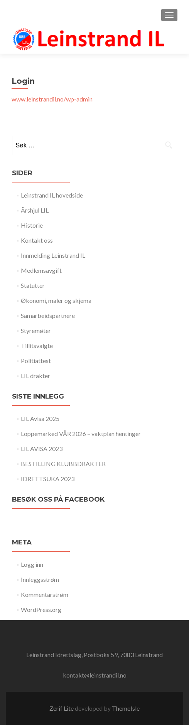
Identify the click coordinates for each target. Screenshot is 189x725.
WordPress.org (41, 609)
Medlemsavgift (41, 270)
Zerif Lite (62, 708)
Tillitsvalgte (37, 345)
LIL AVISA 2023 (41, 448)
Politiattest (36, 360)
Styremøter (36, 330)
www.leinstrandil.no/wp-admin (52, 99)
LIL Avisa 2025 (40, 418)
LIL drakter (35, 375)
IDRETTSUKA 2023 (47, 478)
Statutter (33, 285)
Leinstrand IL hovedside (52, 195)
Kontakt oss (37, 240)
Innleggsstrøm (40, 579)
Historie (32, 225)
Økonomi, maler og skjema (56, 300)
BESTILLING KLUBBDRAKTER (63, 463)
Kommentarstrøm (44, 594)
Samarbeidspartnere (48, 315)
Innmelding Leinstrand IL (53, 255)
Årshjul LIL (35, 210)
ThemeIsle (126, 708)
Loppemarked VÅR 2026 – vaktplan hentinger (81, 433)
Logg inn (32, 564)
